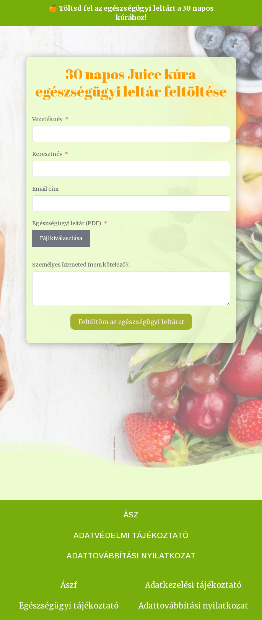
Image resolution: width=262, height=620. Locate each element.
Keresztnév (47, 154)
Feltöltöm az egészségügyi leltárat (131, 322)
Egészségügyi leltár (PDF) (66, 223)
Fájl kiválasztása (61, 238)
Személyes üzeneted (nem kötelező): (80, 264)
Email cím (45, 188)
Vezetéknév (47, 119)
